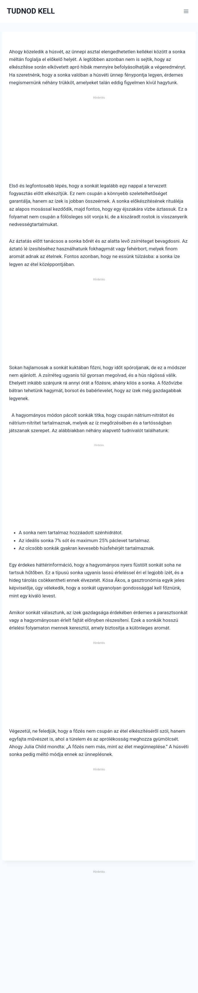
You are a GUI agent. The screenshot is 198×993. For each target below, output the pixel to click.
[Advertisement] (99, 141)
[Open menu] (186, 11)
